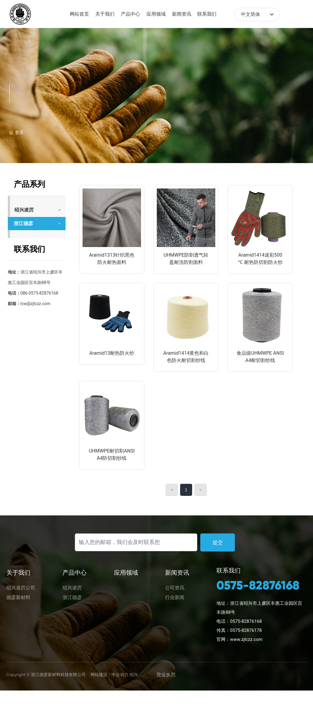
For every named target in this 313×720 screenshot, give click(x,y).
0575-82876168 (257, 585)
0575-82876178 (246, 630)
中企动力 (120, 674)
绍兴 (134, 674)
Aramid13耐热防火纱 (111, 353)
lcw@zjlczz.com (35, 303)
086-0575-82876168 (39, 293)
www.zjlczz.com (246, 639)
